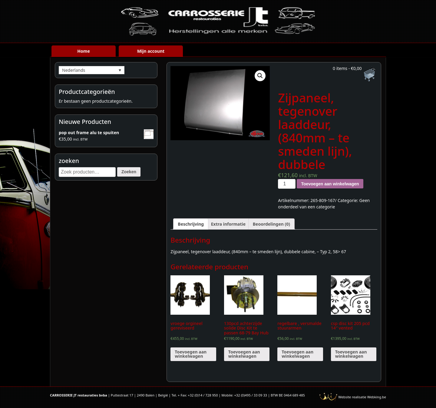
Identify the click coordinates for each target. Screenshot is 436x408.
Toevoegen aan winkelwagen (330, 183)
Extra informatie (228, 224)
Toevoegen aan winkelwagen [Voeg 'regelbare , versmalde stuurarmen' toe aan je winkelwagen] (297, 354)
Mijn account (150, 51)
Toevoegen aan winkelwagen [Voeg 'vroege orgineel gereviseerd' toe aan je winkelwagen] (190, 354)
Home (83, 51)
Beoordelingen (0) (271, 224)
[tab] (190, 224)
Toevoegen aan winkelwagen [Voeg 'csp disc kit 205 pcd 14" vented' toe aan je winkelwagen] (351, 354)
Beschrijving (191, 224)
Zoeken (128, 171)
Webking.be (376, 397)
